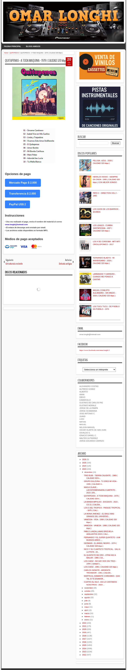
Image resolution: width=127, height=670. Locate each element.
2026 (84, 459)
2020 (84, 629)
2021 (84, 626)
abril (86, 610)
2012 (84, 655)
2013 (84, 652)
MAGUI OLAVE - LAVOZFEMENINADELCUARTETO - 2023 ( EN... (100, 490)
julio (86, 601)
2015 (84, 645)
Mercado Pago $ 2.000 (23, 182)
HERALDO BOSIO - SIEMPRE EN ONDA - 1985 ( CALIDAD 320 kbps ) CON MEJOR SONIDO (106, 179)
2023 (84, 469)
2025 (84, 463)
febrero (87, 617)
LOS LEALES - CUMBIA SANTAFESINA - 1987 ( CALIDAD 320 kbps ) (102, 228)
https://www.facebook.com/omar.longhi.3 (94, 350)
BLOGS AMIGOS (33, 46)
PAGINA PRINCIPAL (12, 46)
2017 (84, 639)
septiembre (88, 594)
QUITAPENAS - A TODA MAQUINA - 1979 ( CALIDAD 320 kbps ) (36, 60)
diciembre (88, 472)
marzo (86, 613)
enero (86, 620)
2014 (84, 648)
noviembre (88, 588)
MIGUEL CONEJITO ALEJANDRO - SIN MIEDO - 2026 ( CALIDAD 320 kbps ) (104, 293)
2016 (84, 642)
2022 (84, 623)
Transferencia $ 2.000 (22, 193)
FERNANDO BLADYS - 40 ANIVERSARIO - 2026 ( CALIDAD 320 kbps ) (103, 260)
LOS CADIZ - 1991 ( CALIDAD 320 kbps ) (101, 567)
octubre (87, 591)
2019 (84, 632)
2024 (84, 466)
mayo (86, 607)
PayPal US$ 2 (17, 204)
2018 (84, 636)
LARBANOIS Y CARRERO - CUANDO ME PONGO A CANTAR (104, 276)
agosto (87, 597)
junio (86, 604)
